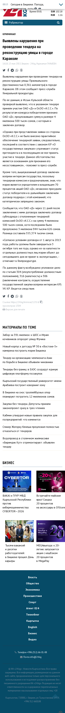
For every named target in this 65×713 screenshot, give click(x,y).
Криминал (9, 34)
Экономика (32, 589)
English (32, 627)
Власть (32, 577)
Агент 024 (32, 608)
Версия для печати (14, 309)
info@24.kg (35, 657)
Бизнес (32, 633)
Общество (32, 583)
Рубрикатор (14, 22)
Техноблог (32, 614)
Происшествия (32, 596)
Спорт (32, 602)
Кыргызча (32, 620)
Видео (32, 639)
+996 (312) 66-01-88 (37, 652)
